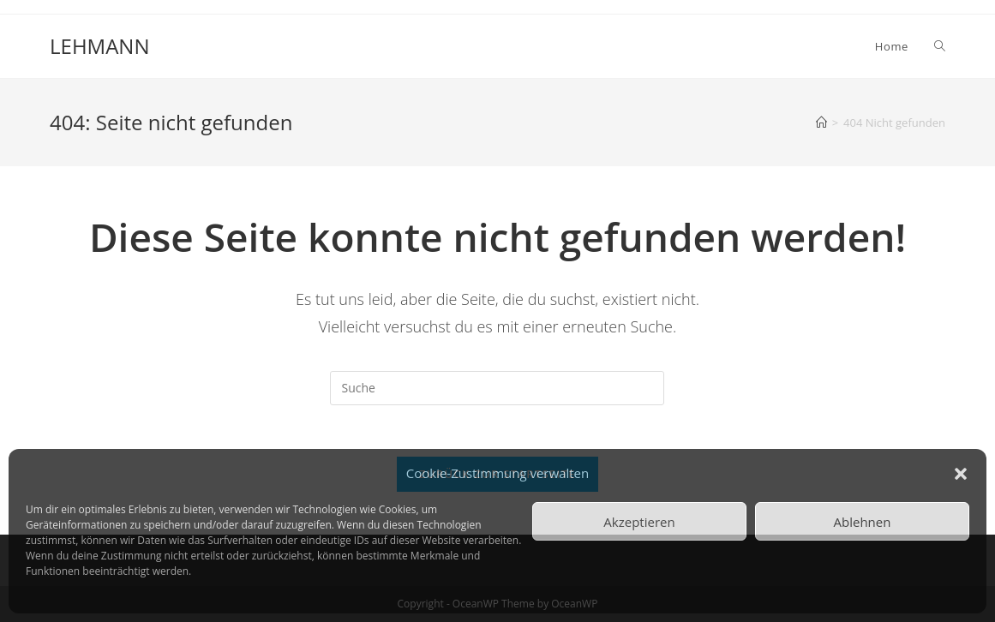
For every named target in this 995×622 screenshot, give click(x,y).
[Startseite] (821, 122)
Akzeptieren (638, 521)
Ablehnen (862, 521)
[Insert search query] (497, 388)
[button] (960, 473)
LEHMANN (99, 46)
